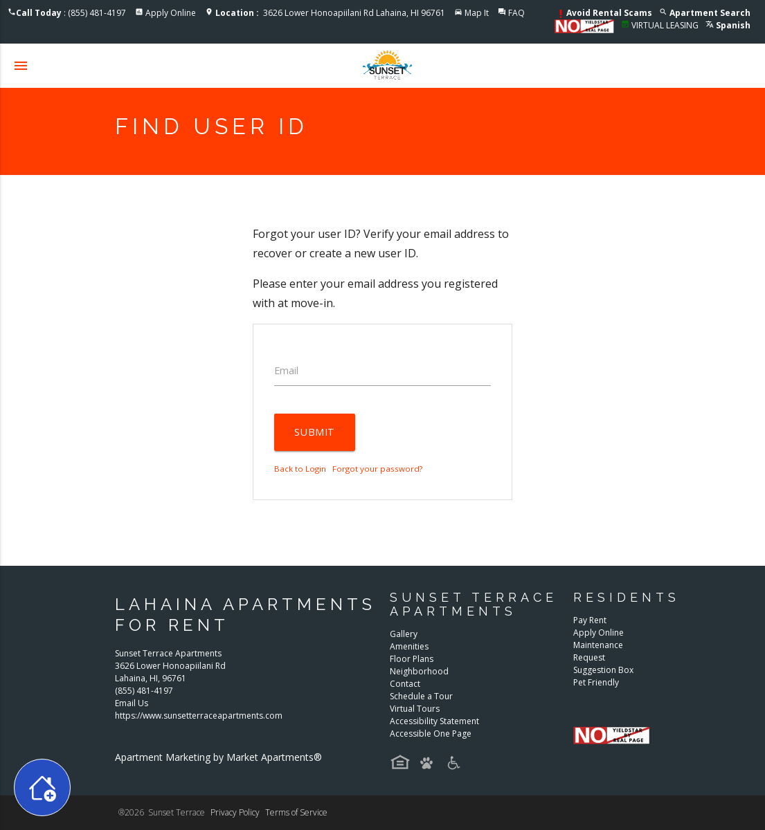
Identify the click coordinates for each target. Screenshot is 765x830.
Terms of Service (296, 812)
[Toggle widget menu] (42, 787)
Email (286, 370)
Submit (314, 432)
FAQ (516, 13)
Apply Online (170, 13)
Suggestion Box (603, 670)
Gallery (403, 634)
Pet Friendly (596, 682)
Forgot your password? (377, 468)
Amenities (409, 646)
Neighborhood (419, 671)
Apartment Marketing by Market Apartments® (218, 757)
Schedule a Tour (421, 696)
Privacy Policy (235, 812)
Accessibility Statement (434, 721)
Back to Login (300, 468)
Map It (477, 13)
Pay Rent (589, 620)
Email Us (131, 703)
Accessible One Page (430, 733)
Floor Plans (411, 659)
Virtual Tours (415, 708)
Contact (405, 684)
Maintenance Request (598, 651)
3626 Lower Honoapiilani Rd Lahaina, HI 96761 (330, 13)
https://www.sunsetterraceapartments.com (198, 715)
